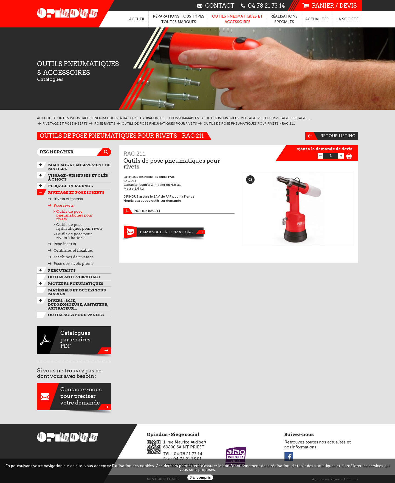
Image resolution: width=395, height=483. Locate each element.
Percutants (62, 270)
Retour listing (330, 136)
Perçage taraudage (70, 186)
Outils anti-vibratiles (74, 277)
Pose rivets (63, 205)
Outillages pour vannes (76, 315)
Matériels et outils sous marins (77, 292)
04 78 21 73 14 (263, 5)
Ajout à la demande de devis (324, 149)
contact (216, 5)
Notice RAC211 (141, 211)
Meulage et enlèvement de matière (79, 167)
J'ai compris (200, 477)
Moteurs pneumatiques (75, 283)
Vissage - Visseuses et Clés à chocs (78, 177)
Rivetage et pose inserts (76, 192)
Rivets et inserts (68, 198)
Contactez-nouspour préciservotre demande (74, 396)
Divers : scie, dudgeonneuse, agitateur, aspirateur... (78, 304)
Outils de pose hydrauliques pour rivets (79, 226)
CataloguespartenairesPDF (74, 340)
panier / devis (329, 5)
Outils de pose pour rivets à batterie (74, 236)
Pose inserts (64, 244)
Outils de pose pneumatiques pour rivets (74, 215)
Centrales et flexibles (73, 250)
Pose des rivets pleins (73, 263)
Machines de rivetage (73, 257)
